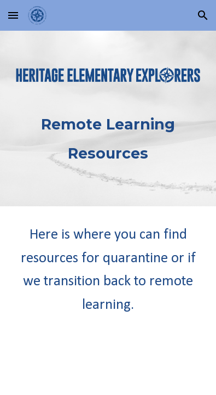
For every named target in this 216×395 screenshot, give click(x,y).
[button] (13, 15)
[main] (107, 134)
